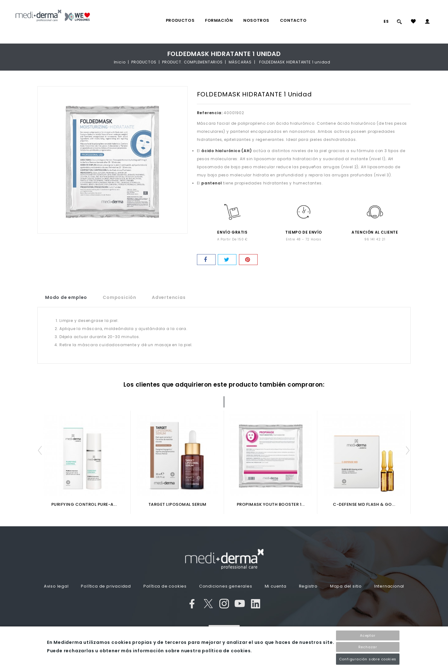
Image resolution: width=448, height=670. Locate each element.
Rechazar (367, 646)
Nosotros (256, 20)
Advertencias (169, 297)
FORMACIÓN (219, 20)
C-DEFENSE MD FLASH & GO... (364, 504)
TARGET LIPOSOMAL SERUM (177, 504)
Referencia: (210, 112)
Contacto (293, 20)
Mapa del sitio (346, 586)
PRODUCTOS (180, 20)
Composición (119, 297)
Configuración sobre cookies (368, 659)
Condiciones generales (225, 586)
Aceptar (368, 635)
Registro (308, 586)
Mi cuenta (276, 586)
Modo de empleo (66, 297)
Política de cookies (165, 586)
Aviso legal (56, 586)
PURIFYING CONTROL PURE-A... (84, 504)
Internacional (389, 586)
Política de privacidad (106, 586)
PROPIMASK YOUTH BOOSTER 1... (271, 504)
